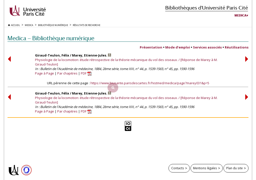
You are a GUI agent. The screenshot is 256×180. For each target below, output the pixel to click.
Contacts (177, 168)
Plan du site (234, 168)
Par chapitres (67, 73)
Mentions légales (205, 168)
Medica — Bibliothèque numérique (51, 38)
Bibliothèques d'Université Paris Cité (206, 7)
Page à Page (44, 73)
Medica (240, 15)
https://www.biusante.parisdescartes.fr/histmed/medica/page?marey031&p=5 (149, 83)
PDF (86, 73)
